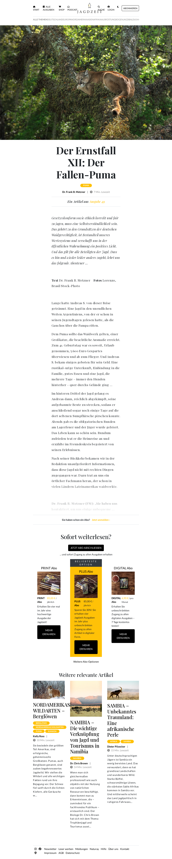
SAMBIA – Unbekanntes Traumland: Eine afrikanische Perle (121, 720)
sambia (127, 741)
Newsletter (50, 848)
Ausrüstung (108, 19)
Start (36, 8)
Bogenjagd (122, 19)
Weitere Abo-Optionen (86, 661)
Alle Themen (40, 19)
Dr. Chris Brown (79, 763)
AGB (61, 852)
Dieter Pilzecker (116, 746)
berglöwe (41, 723)
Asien (90, 19)
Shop (61, 8)
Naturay (94, 848)
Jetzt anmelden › (101, 519)
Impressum (50, 852)
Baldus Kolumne (138, 19)
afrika (113, 741)
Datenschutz (73, 852)
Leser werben (66, 848)
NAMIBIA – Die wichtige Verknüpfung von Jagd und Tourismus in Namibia (84, 737)
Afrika (97, 19)
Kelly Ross (38, 736)
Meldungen (81, 848)
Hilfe (103, 848)
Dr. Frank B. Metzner (73, 191)
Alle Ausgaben (48, 8)
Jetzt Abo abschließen (86, 547)
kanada (52, 731)
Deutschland (55, 19)
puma (86, 185)
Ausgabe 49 (97, 201)
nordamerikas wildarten (50, 727)
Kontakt (124, 848)
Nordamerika (79, 19)
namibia (77, 758)
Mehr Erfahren (48, 632)
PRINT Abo (49, 568)
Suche (101, 8)
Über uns (113, 848)
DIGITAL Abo (123, 568)
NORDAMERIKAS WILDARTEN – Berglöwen (51, 710)
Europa (67, 19)
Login (111, 8)
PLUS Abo (86, 571)
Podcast (72, 8)
